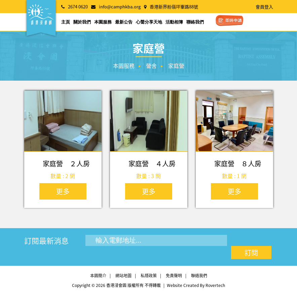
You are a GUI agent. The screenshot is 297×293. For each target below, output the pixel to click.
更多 (63, 191)
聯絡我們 (195, 22)
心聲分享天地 (149, 22)
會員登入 (264, 6)
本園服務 (103, 22)
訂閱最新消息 (46, 240)
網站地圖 (123, 276)
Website (174, 285)
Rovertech (215, 285)
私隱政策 (149, 276)
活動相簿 (174, 22)
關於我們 (82, 22)
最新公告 (124, 22)
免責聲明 (174, 276)
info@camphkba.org (120, 6)
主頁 (65, 22)
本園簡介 (98, 276)
